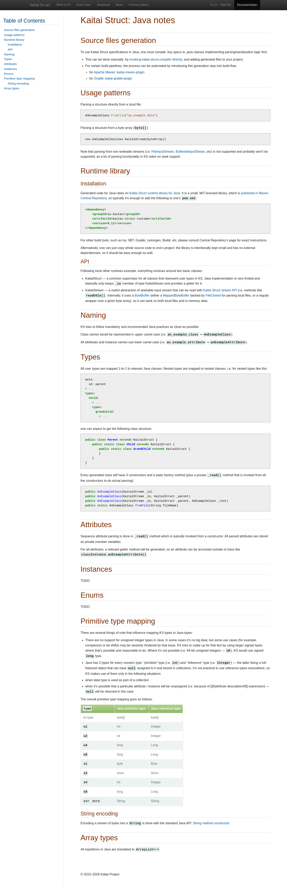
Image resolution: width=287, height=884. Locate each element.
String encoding (18, 83)
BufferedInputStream (190, 151)
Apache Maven (104, 72)
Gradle (98, 78)
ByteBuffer (142, 295)
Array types (11, 88)
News (119, 5)
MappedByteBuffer (176, 295)
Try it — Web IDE (220, 5)
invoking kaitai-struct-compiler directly (155, 59)
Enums (8, 73)
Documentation (247, 5)
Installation (15, 44)
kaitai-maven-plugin (130, 72)
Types (8, 59)
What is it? (63, 5)
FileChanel (213, 295)
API (10, 49)
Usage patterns (14, 35)
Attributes (10, 64)
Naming (9, 54)
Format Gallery (139, 5)
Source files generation (19, 30)
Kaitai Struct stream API (220, 290)
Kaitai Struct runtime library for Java (154, 193)
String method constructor (211, 823)
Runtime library (14, 39)
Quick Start (84, 5)
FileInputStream (162, 151)
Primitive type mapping (19, 78)
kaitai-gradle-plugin (118, 78)
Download (103, 5)
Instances (10, 69)
